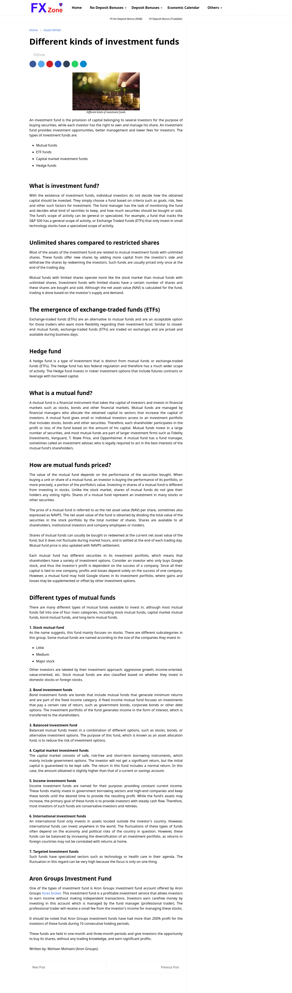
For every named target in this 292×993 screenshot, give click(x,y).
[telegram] (238, 7)
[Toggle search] (259, 7)
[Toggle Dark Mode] (252, 7)
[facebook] (226, 7)
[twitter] (244, 7)
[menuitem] (77, 7)
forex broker (51, 893)
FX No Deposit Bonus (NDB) (126, 19)
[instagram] (232, 7)
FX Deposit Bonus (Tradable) (165, 19)
